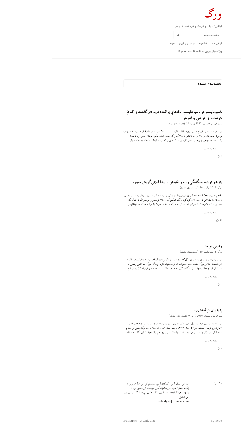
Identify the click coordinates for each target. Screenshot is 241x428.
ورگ (161, 14)
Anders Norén (78, 421)
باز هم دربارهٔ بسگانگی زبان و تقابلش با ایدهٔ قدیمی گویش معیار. (125, 182)
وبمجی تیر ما (161, 246)
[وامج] (125, 35)
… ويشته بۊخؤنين (161, 149)
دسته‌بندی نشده (123, 123)
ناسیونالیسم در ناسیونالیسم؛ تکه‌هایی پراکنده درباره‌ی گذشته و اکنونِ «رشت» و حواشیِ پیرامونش (122, 115)
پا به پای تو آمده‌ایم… (155, 310)
